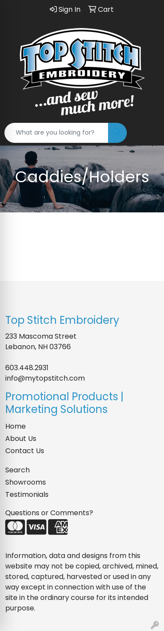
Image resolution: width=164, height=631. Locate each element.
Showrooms (25, 482)
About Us (20, 438)
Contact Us (24, 451)
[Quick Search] (56, 133)
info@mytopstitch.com (45, 378)
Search (17, 470)
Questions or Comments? (49, 513)
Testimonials (27, 494)
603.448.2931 (27, 368)
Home (15, 426)
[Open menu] (146, 133)
